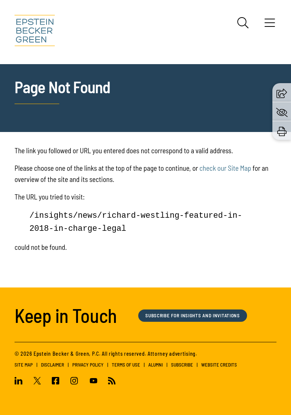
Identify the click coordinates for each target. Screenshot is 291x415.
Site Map (24, 365)
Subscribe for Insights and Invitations (193, 315)
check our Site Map (225, 168)
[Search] (243, 22)
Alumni (155, 365)
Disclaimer (52, 365)
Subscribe (182, 365)
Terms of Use (126, 365)
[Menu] (269, 25)
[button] (281, 92)
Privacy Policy (88, 365)
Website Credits (219, 365)
